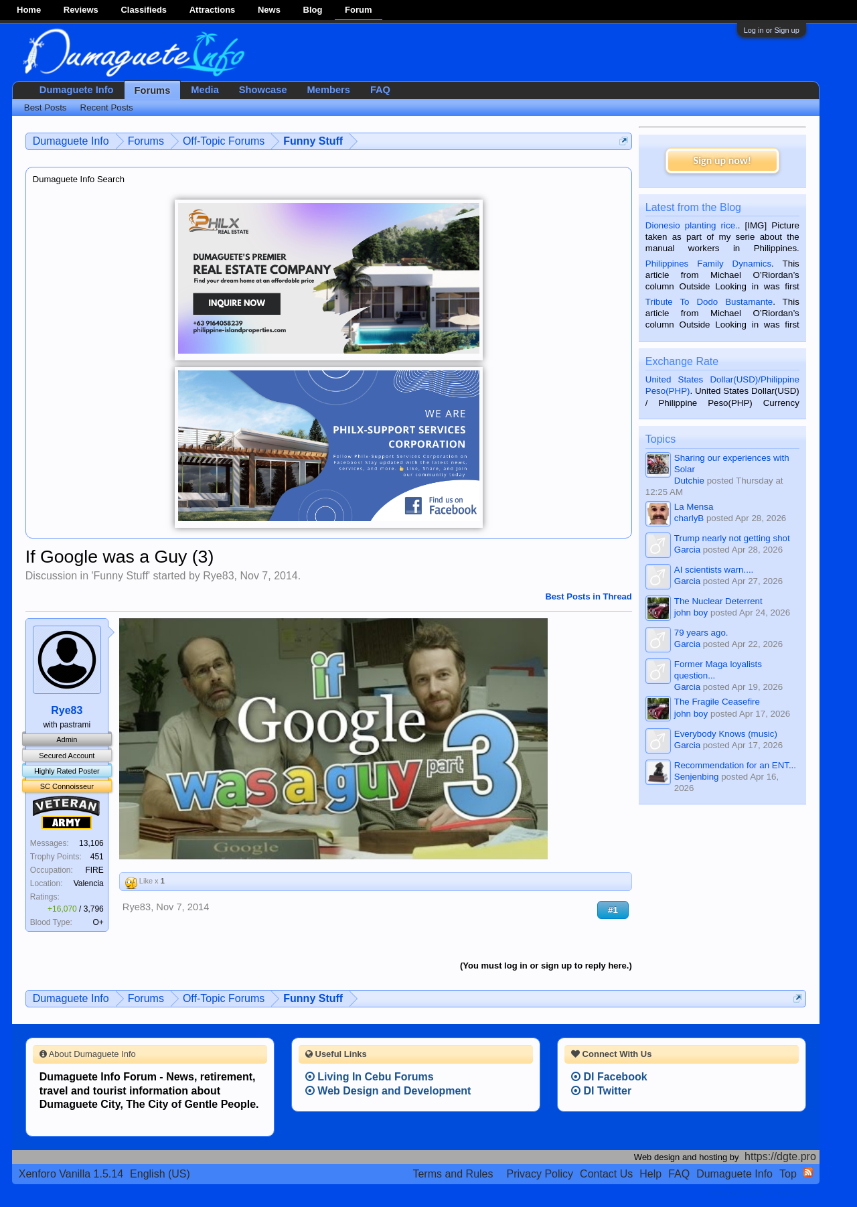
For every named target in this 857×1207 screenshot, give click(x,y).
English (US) (160, 1174)
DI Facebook (609, 1076)
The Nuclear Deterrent (718, 601)
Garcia (687, 550)
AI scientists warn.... (714, 570)
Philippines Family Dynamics (708, 264)
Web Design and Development (388, 1090)
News (269, 10)
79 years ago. (701, 633)
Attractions (212, 10)
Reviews (81, 10)
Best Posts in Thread (588, 596)
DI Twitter (601, 1090)
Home (29, 10)
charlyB (689, 518)
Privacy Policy (540, 1174)
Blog (313, 10)
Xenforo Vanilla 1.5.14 (71, 1174)
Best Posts (45, 107)
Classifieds (144, 10)
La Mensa (694, 507)
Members (328, 89)
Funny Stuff (121, 575)
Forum (358, 10)
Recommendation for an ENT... (735, 765)
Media (205, 89)
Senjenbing (696, 777)
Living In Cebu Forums (369, 1076)
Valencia (89, 883)
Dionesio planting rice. (691, 225)
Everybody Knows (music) (725, 734)
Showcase (263, 89)
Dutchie (689, 481)
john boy (691, 613)
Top (788, 1174)
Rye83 (218, 575)
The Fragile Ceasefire (717, 702)
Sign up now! (722, 160)
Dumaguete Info (77, 89)
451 (97, 856)
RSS (808, 1172)
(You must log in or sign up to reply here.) (546, 966)
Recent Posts (106, 107)
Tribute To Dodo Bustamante (709, 302)
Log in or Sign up (771, 30)
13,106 (91, 843)
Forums (153, 90)
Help (650, 1174)
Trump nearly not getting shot (732, 538)
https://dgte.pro (780, 1156)
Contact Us (606, 1174)
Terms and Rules (452, 1174)
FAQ (380, 89)
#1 (613, 910)
